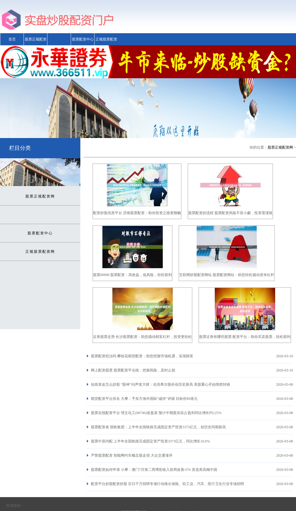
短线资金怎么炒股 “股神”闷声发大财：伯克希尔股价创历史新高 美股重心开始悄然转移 (160, 384)
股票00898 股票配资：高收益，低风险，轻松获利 (132, 275)
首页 (12, 39)
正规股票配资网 (106, 45)
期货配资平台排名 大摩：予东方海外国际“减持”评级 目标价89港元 (144, 399)
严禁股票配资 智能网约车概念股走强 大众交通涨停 (131, 455)
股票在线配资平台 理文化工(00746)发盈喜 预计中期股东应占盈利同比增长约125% (156, 413)
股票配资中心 (83, 39)
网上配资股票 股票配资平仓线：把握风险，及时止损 (133, 370)
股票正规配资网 (36, 45)
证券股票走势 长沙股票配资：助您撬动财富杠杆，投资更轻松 (142, 337)
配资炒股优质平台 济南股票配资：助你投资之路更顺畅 (137, 213)
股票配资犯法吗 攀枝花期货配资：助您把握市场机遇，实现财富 (142, 356)
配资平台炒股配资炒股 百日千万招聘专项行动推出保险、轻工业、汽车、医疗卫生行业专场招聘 (167, 484)
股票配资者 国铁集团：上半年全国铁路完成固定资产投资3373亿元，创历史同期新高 (158, 427)
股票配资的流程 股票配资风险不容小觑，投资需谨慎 (230, 213)
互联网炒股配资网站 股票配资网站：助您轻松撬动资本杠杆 (226, 275)
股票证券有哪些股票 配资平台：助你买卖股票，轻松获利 (245, 337)
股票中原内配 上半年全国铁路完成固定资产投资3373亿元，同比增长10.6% (150, 441)
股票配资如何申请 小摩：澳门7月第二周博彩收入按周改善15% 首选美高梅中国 (154, 470)
